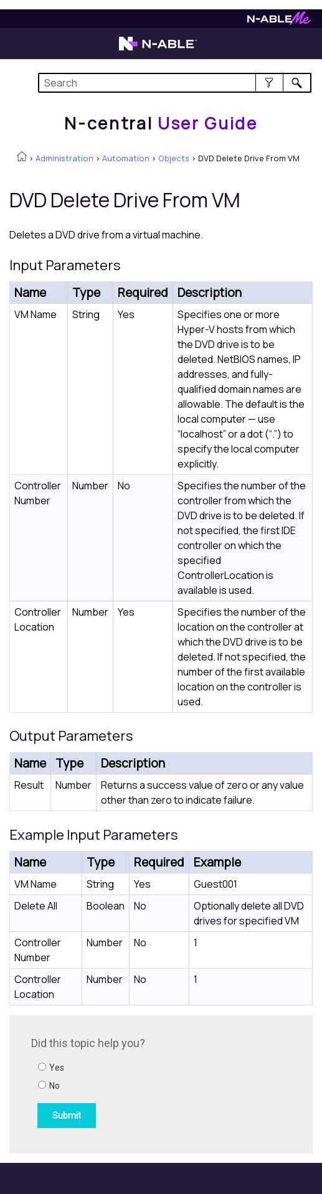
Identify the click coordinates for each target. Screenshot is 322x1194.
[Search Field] (174, 83)
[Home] (160, 123)
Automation (125, 158)
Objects (173, 158)
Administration (64, 158)
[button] (269, 83)
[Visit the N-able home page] (158, 49)
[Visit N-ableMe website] (279, 21)
